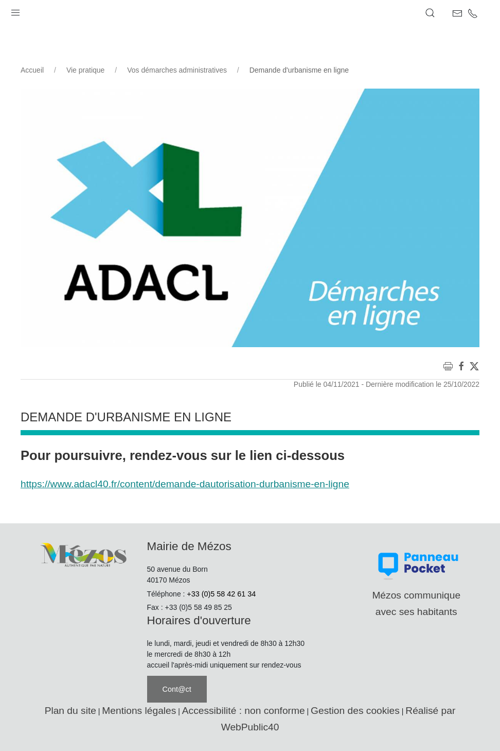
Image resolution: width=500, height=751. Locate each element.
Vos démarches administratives (177, 70)
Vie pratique (85, 70)
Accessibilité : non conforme (243, 710)
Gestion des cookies (355, 710)
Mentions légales (139, 710)
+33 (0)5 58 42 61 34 (221, 594)
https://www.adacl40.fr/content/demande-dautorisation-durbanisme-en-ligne (185, 484)
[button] (15, 10)
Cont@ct (177, 689)
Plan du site (70, 710)
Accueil (32, 70)
